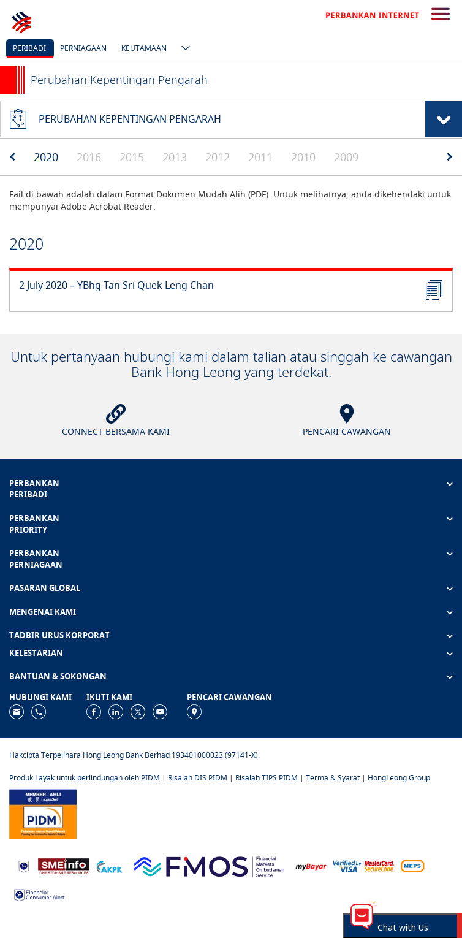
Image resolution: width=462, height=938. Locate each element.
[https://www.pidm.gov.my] (43, 813)
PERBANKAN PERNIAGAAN (35, 558)
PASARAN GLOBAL (44, 587)
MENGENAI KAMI (42, 611)
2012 (217, 157)
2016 (89, 157)
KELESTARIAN (36, 652)
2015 (131, 157)
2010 (303, 157)
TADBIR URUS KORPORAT (59, 635)
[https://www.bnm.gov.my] (23, 866)
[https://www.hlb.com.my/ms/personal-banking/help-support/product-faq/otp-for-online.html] (364, 865)
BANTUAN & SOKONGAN (58, 676)
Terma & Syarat (333, 777)
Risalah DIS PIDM (197, 777)
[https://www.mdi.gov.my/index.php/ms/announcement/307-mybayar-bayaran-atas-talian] (311, 866)
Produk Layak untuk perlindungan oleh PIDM (84, 777)
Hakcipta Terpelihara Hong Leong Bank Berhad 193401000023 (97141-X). (134, 755)
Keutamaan (144, 48)
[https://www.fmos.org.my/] (209, 865)
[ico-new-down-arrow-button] (183, 49)
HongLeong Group (399, 777)
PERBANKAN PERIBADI (34, 489)
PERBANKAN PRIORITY (34, 524)
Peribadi (29, 48)
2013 (174, 157)
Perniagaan (83, 48)
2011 (260, 157)
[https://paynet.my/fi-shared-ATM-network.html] (412, 865)
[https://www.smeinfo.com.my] (63, 865)
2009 (346, 157)
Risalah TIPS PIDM (266, 777)
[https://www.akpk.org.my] (109, 865)
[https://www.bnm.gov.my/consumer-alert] (39, 893)
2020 (46, 157)
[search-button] (440, 15)
